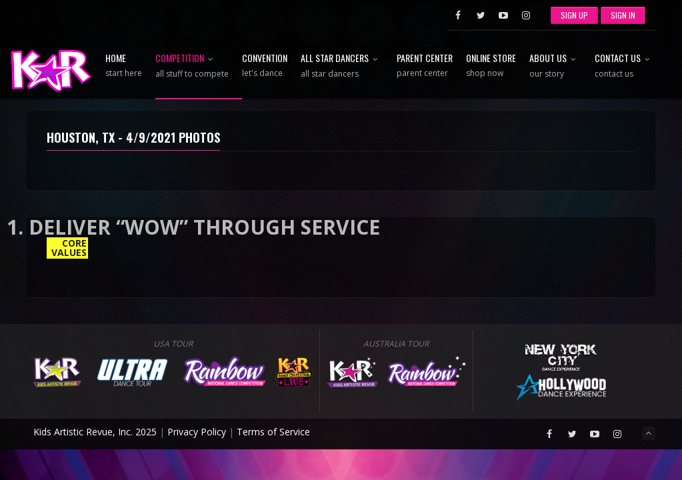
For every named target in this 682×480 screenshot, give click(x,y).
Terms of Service (273, 431)
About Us (555, 66)
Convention (264, 66)
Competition (192, 66)
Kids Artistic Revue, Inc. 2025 (95, 431)
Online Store (491, 66)
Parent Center (425, 66)
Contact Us (625, 66)
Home (123, 66)
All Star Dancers (342, 66)
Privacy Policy (196, 431)
